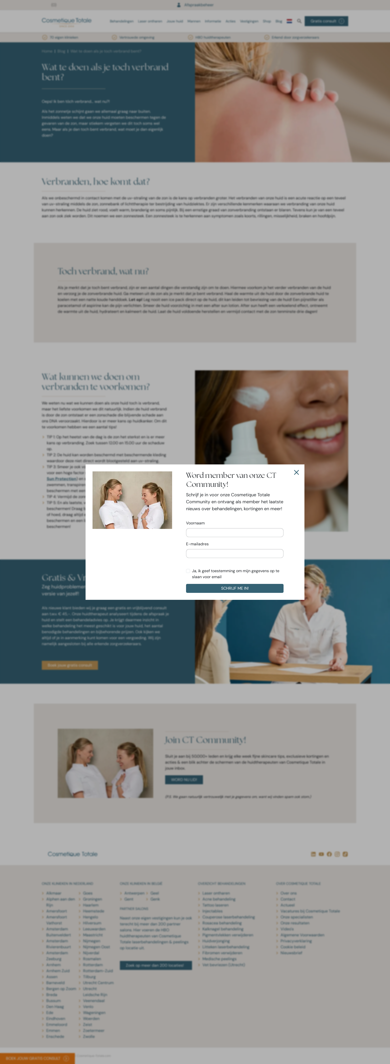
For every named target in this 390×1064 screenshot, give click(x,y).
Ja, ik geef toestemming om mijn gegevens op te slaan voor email (235, 573)
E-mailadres (197, 544)
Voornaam (195, 523)
